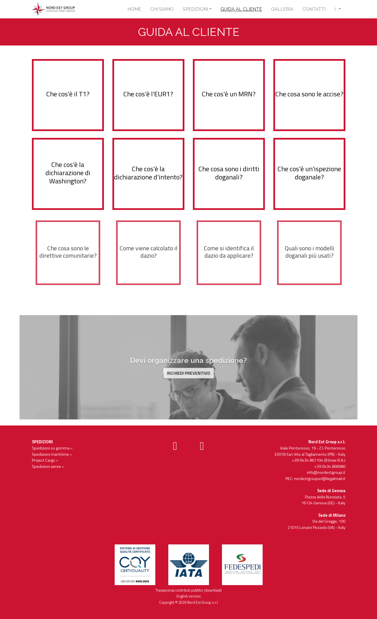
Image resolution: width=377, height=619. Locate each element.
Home (134, 9)
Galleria (282, 9)
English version (188, 596)
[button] (337, 9)
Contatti (314, 9)
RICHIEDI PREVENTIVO (188, 371)
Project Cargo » (45, 460)
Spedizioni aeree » (48, 466)
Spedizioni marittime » (52, 454)
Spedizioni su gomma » (52, 448)
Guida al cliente (241, 9)
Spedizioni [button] (195, 9)
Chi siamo (162, 9)
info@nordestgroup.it (326, 472)
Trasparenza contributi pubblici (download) (188, 590)
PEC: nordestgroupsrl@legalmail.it (315, 478)
